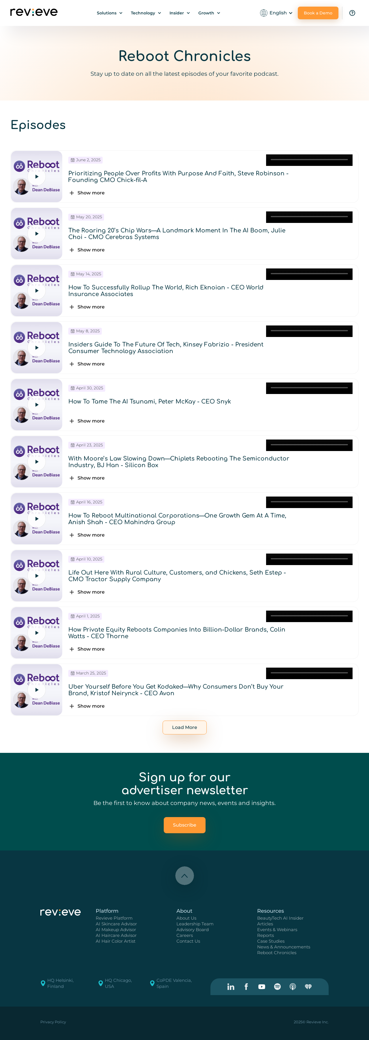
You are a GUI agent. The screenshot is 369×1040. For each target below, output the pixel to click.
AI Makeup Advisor (116, 929)
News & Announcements (283, 947)
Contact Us (188, 941)
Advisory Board (192, 929)
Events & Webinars (277, 929)
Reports (265, 935)
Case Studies (271, 941)
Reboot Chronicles (276, 952)
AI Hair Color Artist (115, 941)
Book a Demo (318, 13)
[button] (110, 13)
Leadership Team (195, 924)
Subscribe (184, 825)
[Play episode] (36, 176)
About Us (186, 918)
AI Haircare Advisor (116, 935)
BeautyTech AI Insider (280, 918)
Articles (265, 924)
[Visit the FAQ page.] (352, 13)
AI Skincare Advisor (116, 924)
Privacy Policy (53, 1022)
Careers (184, 935)
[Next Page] (185, 727)
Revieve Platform (114, 918)
